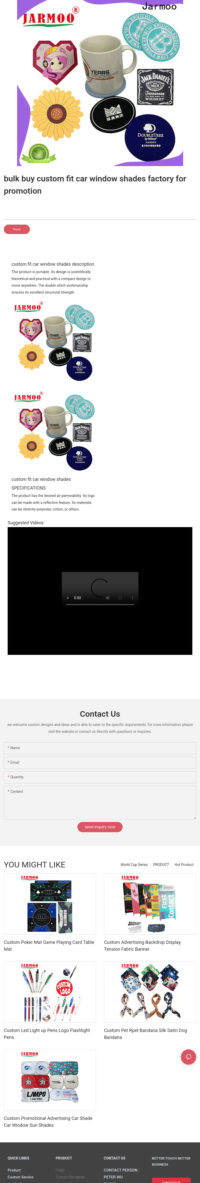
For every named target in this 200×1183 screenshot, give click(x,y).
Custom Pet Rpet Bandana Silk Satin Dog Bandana (145, 1034)
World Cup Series (134, 865)
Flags (60, 1170)
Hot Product (184, 865)
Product (15, 1170)
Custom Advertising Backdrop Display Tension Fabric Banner (142, 946)
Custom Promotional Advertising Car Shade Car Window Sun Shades (48, 1122)
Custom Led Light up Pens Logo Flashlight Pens (47, 1034)
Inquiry (17, 229)
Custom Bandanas (72, 1177)
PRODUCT (161, 865)
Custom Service (22, 1177)
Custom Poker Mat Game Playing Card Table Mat (49, 946)
